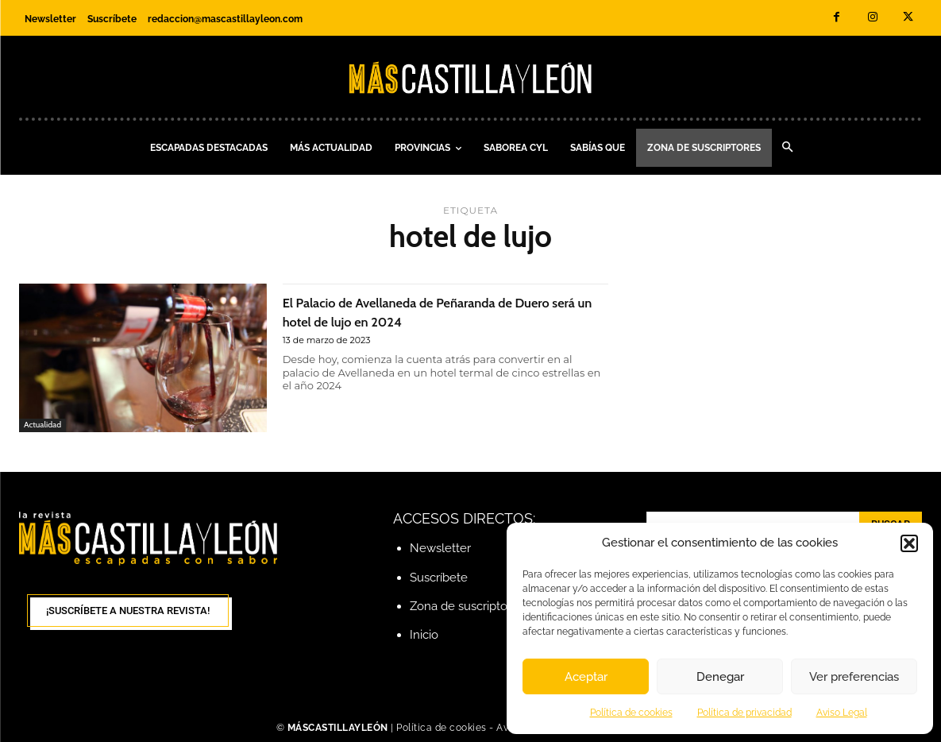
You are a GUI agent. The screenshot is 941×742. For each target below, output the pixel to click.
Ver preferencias (854, 677)
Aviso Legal (841, 712)
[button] (909, 543)
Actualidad (43, 424)
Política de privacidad (744, 712)
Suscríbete (439, 577)
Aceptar (586, 677)
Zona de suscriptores (467, 606)
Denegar (720, 677)
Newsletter (440, 548)
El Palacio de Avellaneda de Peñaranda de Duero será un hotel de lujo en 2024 (430, 311)
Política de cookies (631, 712)
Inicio (424, 635)
